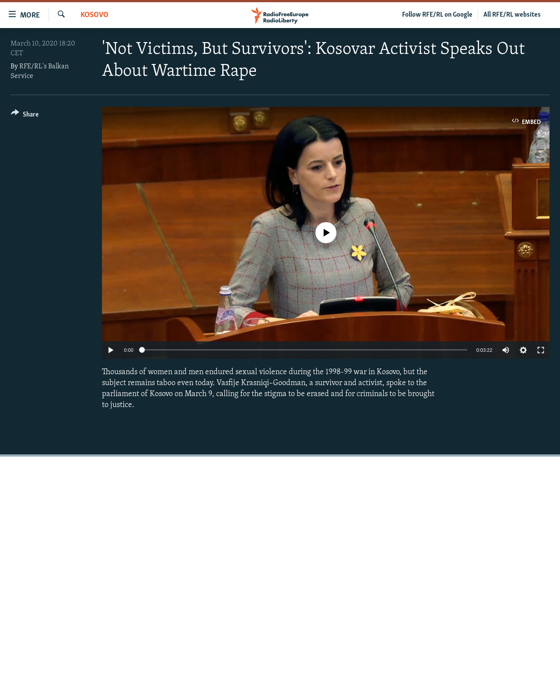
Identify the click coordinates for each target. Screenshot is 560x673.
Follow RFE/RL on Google (437, 14)
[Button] (24, 116)
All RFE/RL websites (512, 14)
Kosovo (94, 15)
